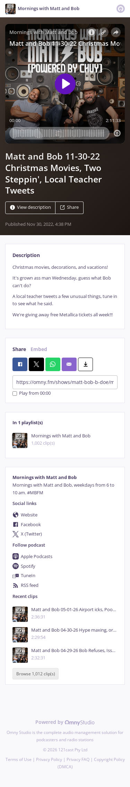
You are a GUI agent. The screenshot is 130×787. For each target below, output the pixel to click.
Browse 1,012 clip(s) (35, 674)
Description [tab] (26, 255)
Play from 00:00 (31, 393)
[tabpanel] (65, 291)
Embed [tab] (39, 349)
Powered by (65, 722)
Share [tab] (19, 349)
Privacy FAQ (78, 759)
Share (69, 208)
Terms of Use (19, 759)
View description (30, 208)
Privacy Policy (49, 759)
